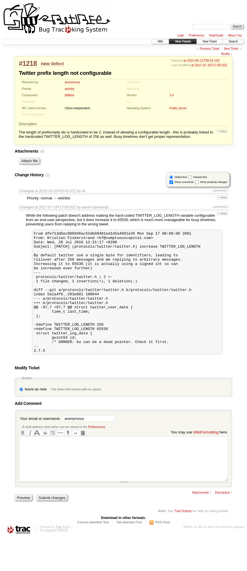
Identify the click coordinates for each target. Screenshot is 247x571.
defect (57, 63)
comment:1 (220, 190)
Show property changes (213, 182)
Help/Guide (216, 35)
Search (233, 41)
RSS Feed (162, 555)
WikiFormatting (205, 456)
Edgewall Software (56, 563)
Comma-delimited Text (93, 555)
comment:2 (220, 206)
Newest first (200, 177)
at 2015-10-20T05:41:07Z (55, 191)
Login (180, 35)
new (45, 63)
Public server (178, 108)
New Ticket (210, 41)
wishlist (69, 88)
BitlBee (69, 95)
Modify (225, 53)
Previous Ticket (209, 48)
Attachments (200, 525)
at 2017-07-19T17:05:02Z (209, 65)
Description (222, 525)
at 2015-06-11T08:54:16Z (202, 60)
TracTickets (183, 544)
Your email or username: (40, 443)
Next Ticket (231, 48)
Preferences (196, 35)
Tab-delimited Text (129, 555)
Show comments (184, 182)
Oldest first (181, 177)
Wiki (160, 41)
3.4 (171, 95)
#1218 (28, 63)
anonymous (72, 82)
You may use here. (199, 456)
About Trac (235, 35)
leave (29, 413)
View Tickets (183, 41)
